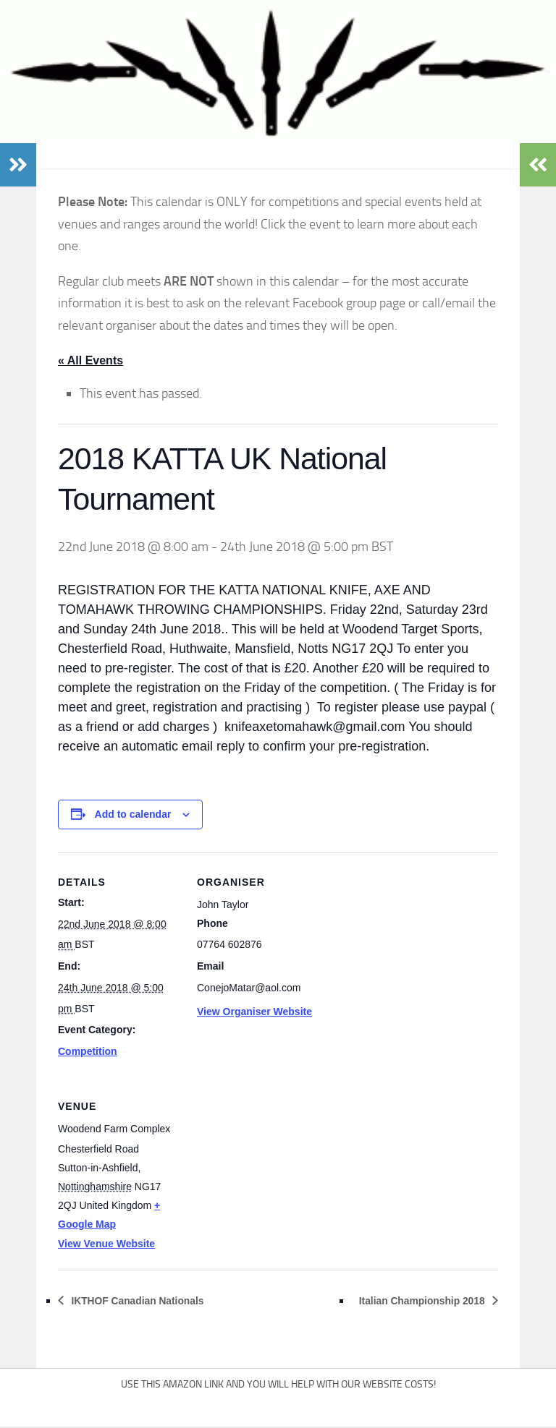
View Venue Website (106, 1244)
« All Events (90, 360)
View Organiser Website (254, 1012)
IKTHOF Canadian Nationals (150, 1301)
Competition (87, 1052)
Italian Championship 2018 (409, 1301)
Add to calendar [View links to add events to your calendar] (133, 815)
